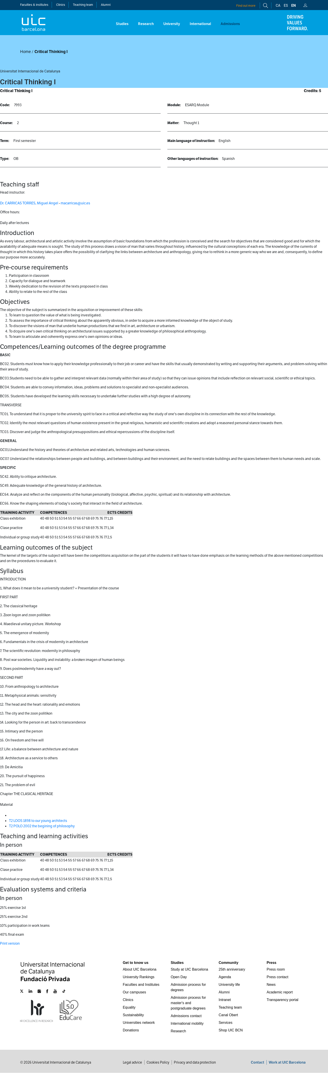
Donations (131, 1030)
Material (6, 804)
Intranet (225, 1000)
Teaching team (83, 5)
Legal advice (132, 1062)
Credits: (311, 90)
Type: (4, 158)
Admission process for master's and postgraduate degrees (188, 1003)
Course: (6, 123)
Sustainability (133, 1015)
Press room (276, 969)
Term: (4, 140)
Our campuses (134, 992)
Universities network (139, 1022)
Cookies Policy (158, 1062)
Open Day (179, 977)
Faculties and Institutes (141, 984)
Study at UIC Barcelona (189, 969)
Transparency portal (282, 1000)
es (286, 5)
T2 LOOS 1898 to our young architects (38, 820)
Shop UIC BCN (231, 1030)
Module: (174, 105)
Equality (129, 1007)
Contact (257, 1062)
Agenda (225, 977)
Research (178, 1031)
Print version (10, 943)
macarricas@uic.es (75, 203)
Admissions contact (186, 1016)
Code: (5, 105)
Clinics (128, 1000)
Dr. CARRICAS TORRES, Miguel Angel (29, 203)
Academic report (280, 992)
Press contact (277, 977)
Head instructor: (12, 192)
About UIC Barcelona (139, 969)
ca (278, 5)
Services (225, 1022)
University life (229, 984)
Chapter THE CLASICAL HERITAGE (26, 794)
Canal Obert (228, 1015)
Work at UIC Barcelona (287, 1062)
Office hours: (10, 212)
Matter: (173, 123)
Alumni (106, 5)
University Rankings (138, 977)
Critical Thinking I (51, 51)
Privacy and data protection (195, 1062)
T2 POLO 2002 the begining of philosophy (42, 826)
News (271, 984)
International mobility (187, 1023)
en (293, 5)
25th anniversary (232, 969)
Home (25, 51)
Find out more (246, 6)
